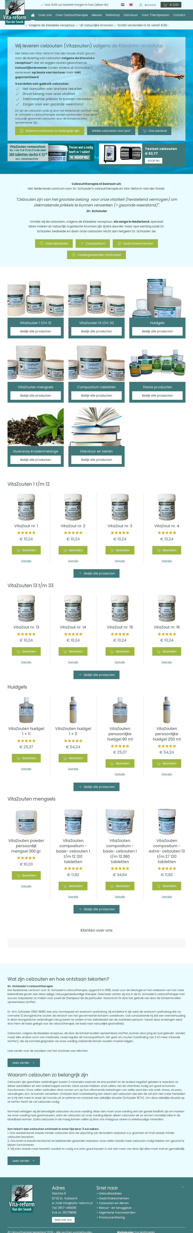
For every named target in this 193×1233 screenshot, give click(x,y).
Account (147, 5)
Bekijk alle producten (96, 573)
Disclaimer (47, 1223)
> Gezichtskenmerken (112, 1185)
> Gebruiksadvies (109, 1180)
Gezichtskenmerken (135, 243)
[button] (171, 5)
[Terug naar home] (14, 13)
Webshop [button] (113, 15)
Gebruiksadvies (54, 243)
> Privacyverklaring (110, 1204)
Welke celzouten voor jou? (111, 131)
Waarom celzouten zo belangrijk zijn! (50, 131)
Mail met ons (63, 1207)
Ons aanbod (155, 131)
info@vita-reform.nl (78, 1190)
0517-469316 (67, 1195)
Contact (179, 15)
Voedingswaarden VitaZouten (96, 255)
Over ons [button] (45, 15)
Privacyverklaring (68, 1223)
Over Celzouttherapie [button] (72, 15)
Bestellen (26, 550)
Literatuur (131, 15)
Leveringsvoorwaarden (22, 1223)
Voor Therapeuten (155, 15)
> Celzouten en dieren (112, 1190)
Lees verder (23, 1050)
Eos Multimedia (145, 1219)
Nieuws (97, 15)
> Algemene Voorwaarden (115, 1199)
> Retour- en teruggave (113, 1195)
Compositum (92, 243)
